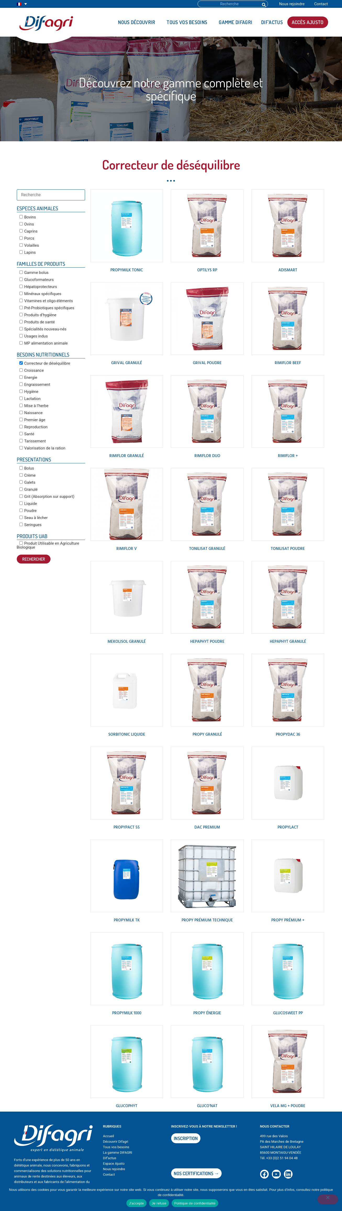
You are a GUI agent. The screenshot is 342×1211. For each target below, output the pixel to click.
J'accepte (136, 1203)
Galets (27, 482)
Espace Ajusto (114, 1163)
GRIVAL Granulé (126, 363)
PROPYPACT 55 (127, 827)
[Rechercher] (263, 4)
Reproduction (33, 427)
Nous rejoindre (292, 4)
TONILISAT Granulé (207, 549)
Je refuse (159, 1203)
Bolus (26, 468)
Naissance (31, 413)
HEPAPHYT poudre (207, 642)
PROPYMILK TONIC (126, 270)
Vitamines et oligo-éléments (46, 301)
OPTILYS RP (207, 270)
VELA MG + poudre (287, 1106)
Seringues (30, 525)
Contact (321, 4)
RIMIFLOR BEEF (288, 363)
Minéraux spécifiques (40, 294)
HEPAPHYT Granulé (288, 642)
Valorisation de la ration (42, 448)
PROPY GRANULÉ (207, 734)
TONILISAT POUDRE (288, 549)
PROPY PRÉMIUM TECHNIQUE (207, 920)
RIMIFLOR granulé (126, 456)
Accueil (108, 1136)
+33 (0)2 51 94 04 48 (282, 1158)
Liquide (28, 504)
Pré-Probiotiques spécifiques (46, 308)
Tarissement (32, 441)
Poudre (28, 511)
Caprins (28, 231)
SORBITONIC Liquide (126, 734)
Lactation (30, 399)
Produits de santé (37, 322)
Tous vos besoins (188, 22)
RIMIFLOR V (126, 549)
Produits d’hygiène (38, 315)
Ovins (26, 224)
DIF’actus (272, 22)
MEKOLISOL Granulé (127, 642)
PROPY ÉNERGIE (207, 1013)
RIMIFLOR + (288, 456)
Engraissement (35, 384)
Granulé (28, 489)
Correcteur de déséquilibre (44, 363)
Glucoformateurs (36, 280)
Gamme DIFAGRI (235, 22)
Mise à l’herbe (34, 406)
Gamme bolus (34, 273)
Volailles (29, 245)
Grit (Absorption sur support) (47, 496)
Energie (28, 377)
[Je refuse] (327, 1200)
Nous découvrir (138, 22)
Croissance (31, 370)
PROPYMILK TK (127, 920)
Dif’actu (109, 1158)
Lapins (27, 252)
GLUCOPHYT (126, 1106)
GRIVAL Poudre (207, 363)
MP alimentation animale (43, 343)
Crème (27, 475)
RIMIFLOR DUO (207, 456)
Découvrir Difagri (115, 1142)
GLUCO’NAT (207, 1106)
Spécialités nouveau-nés (42, 329)
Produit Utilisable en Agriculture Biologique (48, 545)
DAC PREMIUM (207, 827)
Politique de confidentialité (195, 1203)
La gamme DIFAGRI (117, 1152)
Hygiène (28, 392)
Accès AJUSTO (308, 22)
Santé (26, 434)
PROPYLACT (288, 827)
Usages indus (33, 336)
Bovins (27, 217)
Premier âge (32, 420)
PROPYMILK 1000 (126, 1013)
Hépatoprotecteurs (38, 287)
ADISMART (287, 270)
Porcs (26, 238)
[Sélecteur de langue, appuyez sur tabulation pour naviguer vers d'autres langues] (22, 4)
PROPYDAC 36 (288, 734)
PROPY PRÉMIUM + (287, 920)
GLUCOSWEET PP (288, 1013)
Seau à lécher (33, 518)
